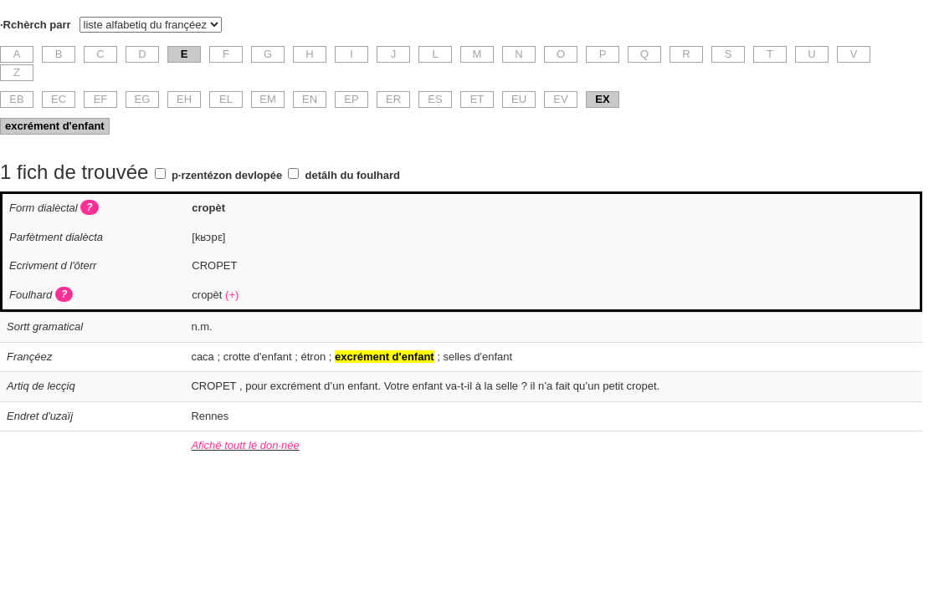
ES (435, 99)
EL (226, 99)
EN (309, 99)
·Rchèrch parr (35, 24)
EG (143, 99)
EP (351, 99)
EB (16, 99)
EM (267, 99)
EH (184, 99)
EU (518, 99)
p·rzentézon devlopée (227, 175)
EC (58, 99)
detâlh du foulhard (352, 175)
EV (560, 99)
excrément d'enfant (55, 126)
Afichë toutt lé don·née (245, 445)
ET (477, 99)
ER (393, 99)
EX (602, 99)
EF (101, 99)
